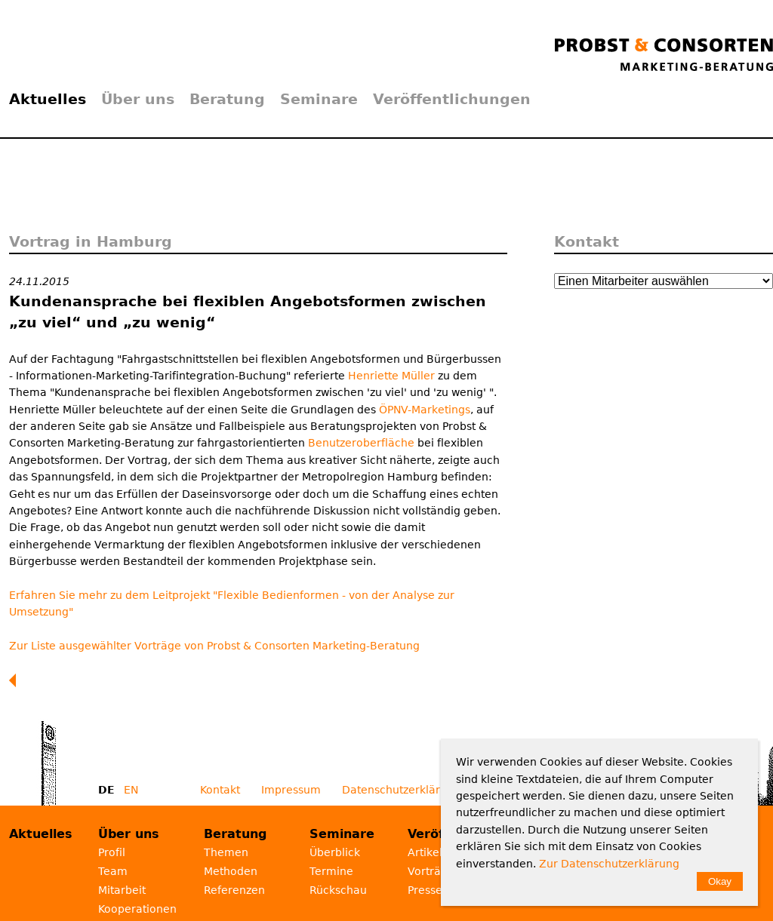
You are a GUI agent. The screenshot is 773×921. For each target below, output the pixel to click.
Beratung (227, 99)
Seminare (319, 99)
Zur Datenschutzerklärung (609, 864)
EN (131, 790)
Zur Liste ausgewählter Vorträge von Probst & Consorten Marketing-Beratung (214, 646)
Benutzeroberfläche (361, 443)
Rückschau (338, 890)
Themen (226, 852)
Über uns (137, 99)
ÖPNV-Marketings (424, 410)
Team (113, 871)
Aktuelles (47, 99)
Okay (719, 881)
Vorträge (431, 871)
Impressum (291, 790)
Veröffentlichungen (452, 99)
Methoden (230, 871)
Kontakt (220, 790)
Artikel (425, 852)
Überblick (335, 852)
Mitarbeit (122, 890)
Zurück (16, 680)
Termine (331, 871)
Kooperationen (137, 909)
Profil (111, 852)
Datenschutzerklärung (401, 790)
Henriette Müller (393, 376)
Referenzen (234, 890)
